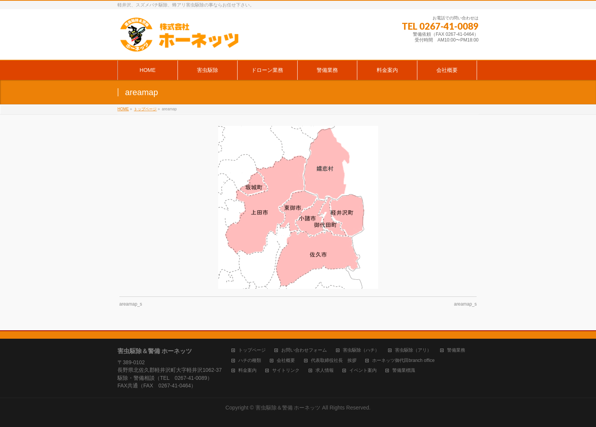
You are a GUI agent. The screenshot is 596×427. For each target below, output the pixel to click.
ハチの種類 (249, 360)
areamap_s (130, 304)
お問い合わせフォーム (304, 350)
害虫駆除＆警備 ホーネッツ (288, 408)
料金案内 (247, 370)
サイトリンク (286, 370)
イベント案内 (363, 370)
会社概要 (286, 360)
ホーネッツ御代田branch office (403, 360)
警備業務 (456, 350)
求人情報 (324, 370)
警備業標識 (403, 370)
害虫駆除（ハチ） (361, 350)
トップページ (252, 350)
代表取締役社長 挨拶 (334, 360)
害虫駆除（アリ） (413, 350)
